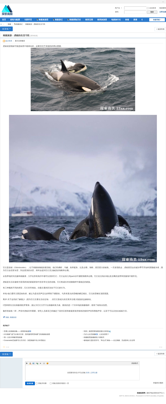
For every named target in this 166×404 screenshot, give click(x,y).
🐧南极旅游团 (42, 20)
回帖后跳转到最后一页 (59, 383)
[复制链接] (34, 36)
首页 (4, 20)
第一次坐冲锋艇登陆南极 (13, 337)
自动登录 (151, 8)
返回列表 (161, 29)
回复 (7, 347)
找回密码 (162, 8)
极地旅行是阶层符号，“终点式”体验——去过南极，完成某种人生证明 (109, 340)
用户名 (117, 8)
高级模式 (134, 363)
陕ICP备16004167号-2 (155, 393)
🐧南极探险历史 (74, 20)
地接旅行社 (116, 20)
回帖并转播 (41, 383)
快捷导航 (156, 20)
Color (30, 363)
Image (33, 363)
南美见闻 (89, 20)
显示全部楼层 (20, 41)
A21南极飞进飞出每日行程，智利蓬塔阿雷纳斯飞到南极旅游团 (27, 334)
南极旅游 (13, 317)
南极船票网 (141, 393)
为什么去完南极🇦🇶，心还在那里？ (96, 334)
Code (44, 363)
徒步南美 (9, 41)
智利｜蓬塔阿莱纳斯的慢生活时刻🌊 (97, 331)
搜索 (135, 20)
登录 (87, 373)
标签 (127, 20)
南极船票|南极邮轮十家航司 (94, 337)
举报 (160, 347)
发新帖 (5, 29)
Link (37, 363)
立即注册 (162, 12)
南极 (9, 24)
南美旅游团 (102, 20)
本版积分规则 (158, 383)
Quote (40, 363)
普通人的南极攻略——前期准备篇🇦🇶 (17, 331)
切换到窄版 (163, 2)
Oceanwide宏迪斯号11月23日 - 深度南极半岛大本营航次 (25, 340)
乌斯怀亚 (28, 20)
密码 (116, 12)
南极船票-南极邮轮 (1, 24)
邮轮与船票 (15, 20)
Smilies (47, 363)
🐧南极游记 (58, 20)
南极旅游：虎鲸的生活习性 (35, 24)
